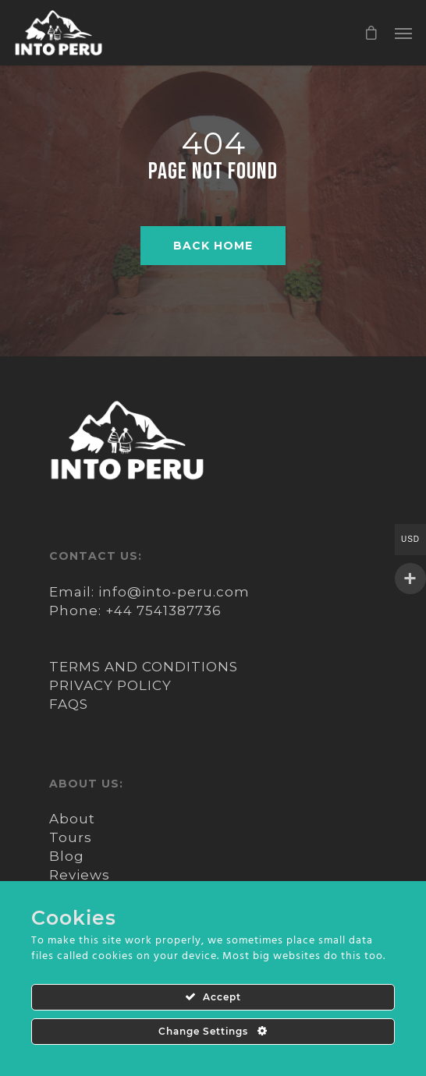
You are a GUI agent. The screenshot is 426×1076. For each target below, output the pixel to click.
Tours (70, 837)
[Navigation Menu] (403, 33)
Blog (66, 856)
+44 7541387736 (163, 610)
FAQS (68, 704)
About (72, 818)
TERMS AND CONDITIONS (143, 666)
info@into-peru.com (174, 592)
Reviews (79, 875)
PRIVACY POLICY (110, 685)
